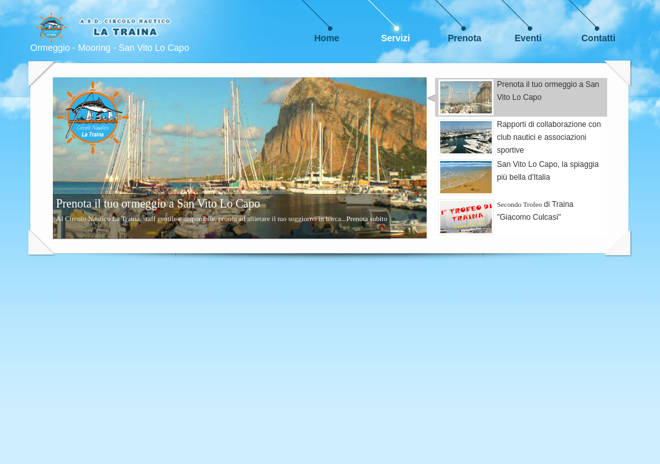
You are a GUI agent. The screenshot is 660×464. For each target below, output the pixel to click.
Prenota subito (366, 218)
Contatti (598, 38)
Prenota (464, 38)
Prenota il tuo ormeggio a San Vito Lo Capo (518, 97)
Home (327, 38)
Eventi (527, 38)
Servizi (395, 38)
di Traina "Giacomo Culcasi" (506, 217)
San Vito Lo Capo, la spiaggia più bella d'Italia (518, 177)
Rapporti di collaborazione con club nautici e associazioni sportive (519, 137)
